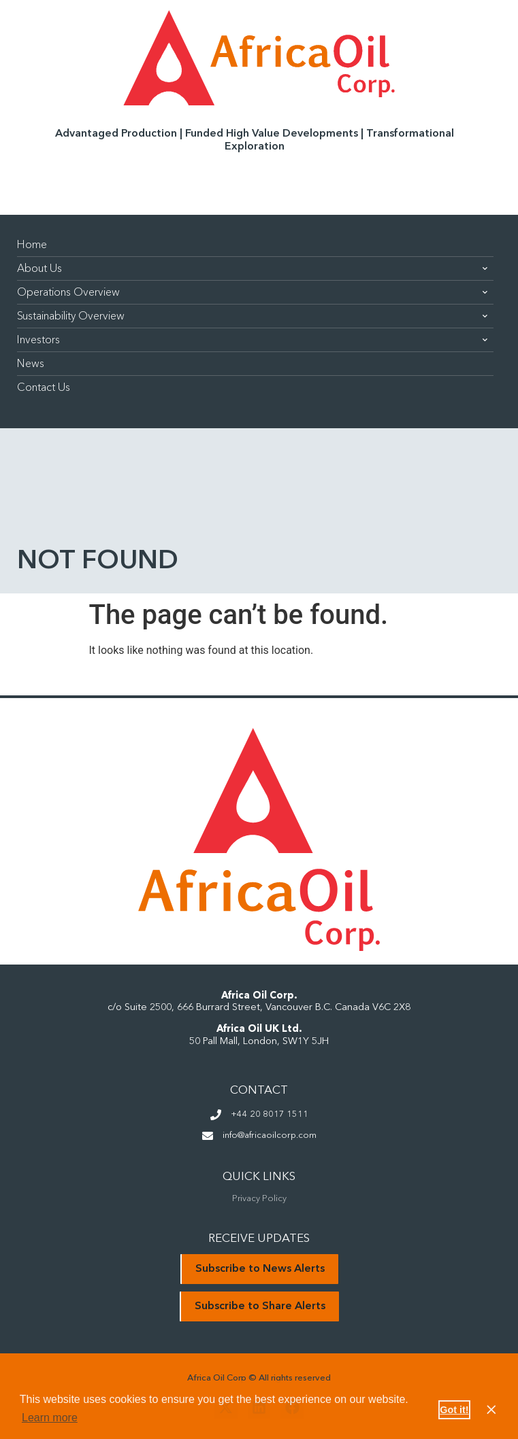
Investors (252, 339)
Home (32, 244)
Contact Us (43, 387)
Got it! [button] (454, 1409)
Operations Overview (252, 292)
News (30, 363)
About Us (252, 268)
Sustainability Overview (252, 316)
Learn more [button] (50, 1417)
